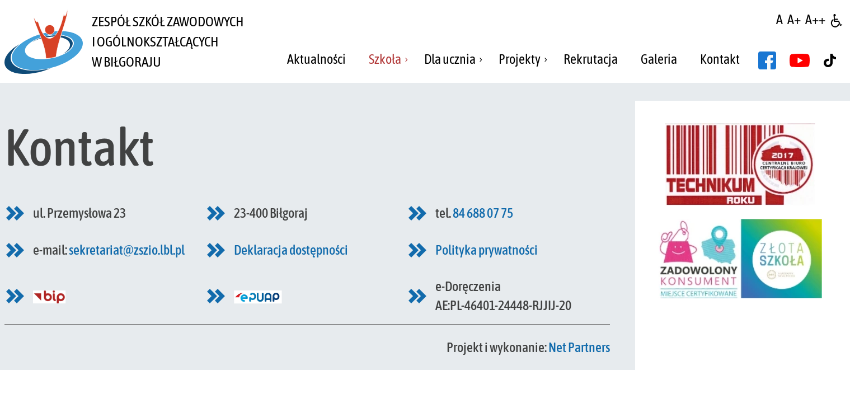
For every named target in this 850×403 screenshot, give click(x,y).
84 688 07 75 (483, 213)
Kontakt (720, 59)
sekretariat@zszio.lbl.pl (127, 249)
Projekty (520, 59)
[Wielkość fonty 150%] (794, 19)
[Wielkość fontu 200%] (815, 19)
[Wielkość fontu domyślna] (779, 19)
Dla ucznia (450, 59)
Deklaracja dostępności (291, 249)
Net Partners (579, 347)
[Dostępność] (836, 19)
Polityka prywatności (486, 249)
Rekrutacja (590, 59)
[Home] (43, 41)
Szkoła (385, 59)
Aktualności (316, 59)
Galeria (659, 59)
